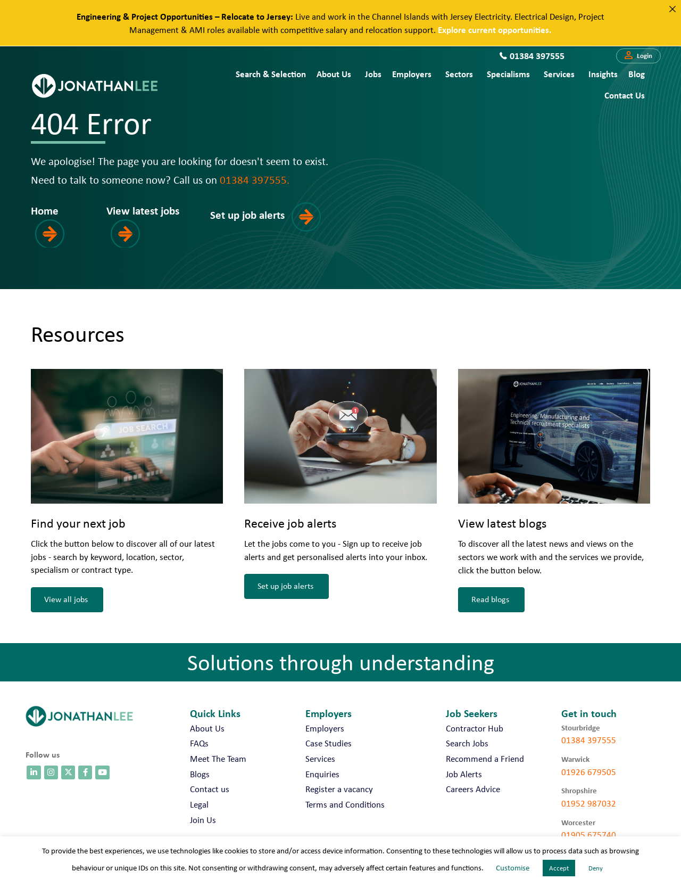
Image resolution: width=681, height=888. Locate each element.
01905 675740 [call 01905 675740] (588, 835)
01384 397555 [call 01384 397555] (588, 740)
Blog (636, 74)
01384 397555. (254, 179)
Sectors (459, 74)
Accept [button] (559, 868)
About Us (334, 74)
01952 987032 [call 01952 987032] (588, 803)
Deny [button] (595, 868)
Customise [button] (512, 867)
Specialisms (508, 74)
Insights (603, 74)
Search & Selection (271, 74)
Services (559, 74)
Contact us (624, 95)
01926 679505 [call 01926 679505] (588, 772)
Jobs (373, 74)
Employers (411, 74)
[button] (638, 55)
